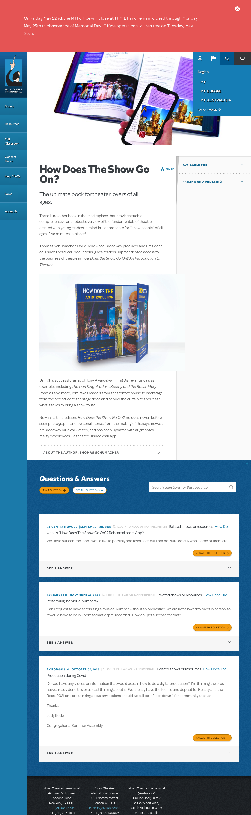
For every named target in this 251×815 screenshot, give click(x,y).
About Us (11, 211)
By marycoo (57, 584)
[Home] (13, 75)
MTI (203, 82)
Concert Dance (10, 159)
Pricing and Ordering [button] (202, 181)
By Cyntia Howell (62, 517)
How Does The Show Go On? (227, 583)
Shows (9, 106)
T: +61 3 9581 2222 (146, 803)
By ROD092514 (58, 656)
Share (170, 169)
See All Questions (88, 490)
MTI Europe (210, 91)
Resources (12, 124)
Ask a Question (52, 490)
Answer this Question (210, 541)
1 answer (60, 557)
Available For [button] (195, 165)
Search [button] (227, 58)
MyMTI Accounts (200, 58)
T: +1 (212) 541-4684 (62, 793)
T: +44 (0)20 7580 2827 (104, 793)
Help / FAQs (13, 176)
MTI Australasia (215, 100)
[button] (213, 58)
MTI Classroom (12, 141)
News (8, 194)
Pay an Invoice (207, 109)
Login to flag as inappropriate (142, 517)
